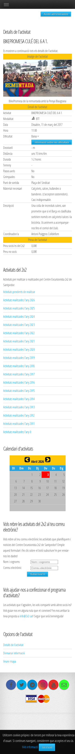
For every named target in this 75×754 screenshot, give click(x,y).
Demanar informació (14, 653)
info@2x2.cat (26, 616)
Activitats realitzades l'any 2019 (19, 357)
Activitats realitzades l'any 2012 (19, 415)
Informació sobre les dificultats (51, 142)
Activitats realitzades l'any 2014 (19, 399)
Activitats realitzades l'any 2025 (19, 308)
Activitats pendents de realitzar (19, 292)
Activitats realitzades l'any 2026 (19, 300)
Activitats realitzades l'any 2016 (19, 382)
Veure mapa (9, 661)
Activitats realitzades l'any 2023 (19, 325)
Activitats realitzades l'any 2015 (19, 390)
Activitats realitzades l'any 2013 (19, 407)
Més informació (30, 747)
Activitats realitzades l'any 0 (17, 432)
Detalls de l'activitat (13, 645)
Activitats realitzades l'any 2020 (19, 349)
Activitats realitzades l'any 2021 (19, 341)
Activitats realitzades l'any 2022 (19, 333)
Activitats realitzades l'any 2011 (19, 423)
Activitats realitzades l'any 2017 (19, 374)
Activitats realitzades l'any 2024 (19, 316)
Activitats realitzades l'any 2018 (19, 366)
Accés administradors (56, 13)
